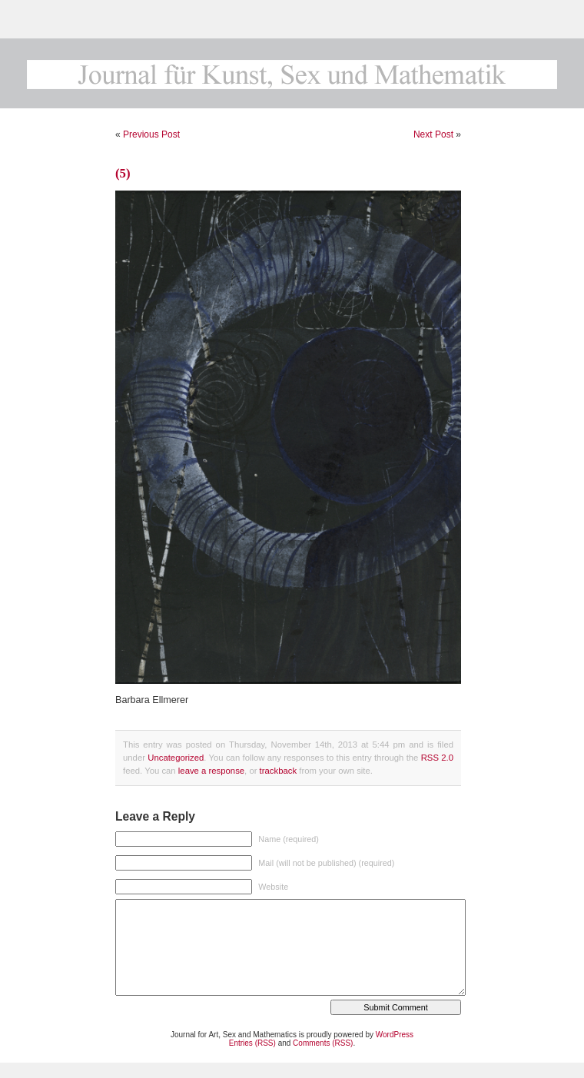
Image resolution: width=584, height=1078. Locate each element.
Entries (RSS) (252, 1043)
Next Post (433, 134)
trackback (278, 770)
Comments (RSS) (323, 1043)
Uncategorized (176, 757)
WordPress (394, 1034)
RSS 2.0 (437, 757)
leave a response (211, 770)
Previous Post (151, 134)
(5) (123, 173)
